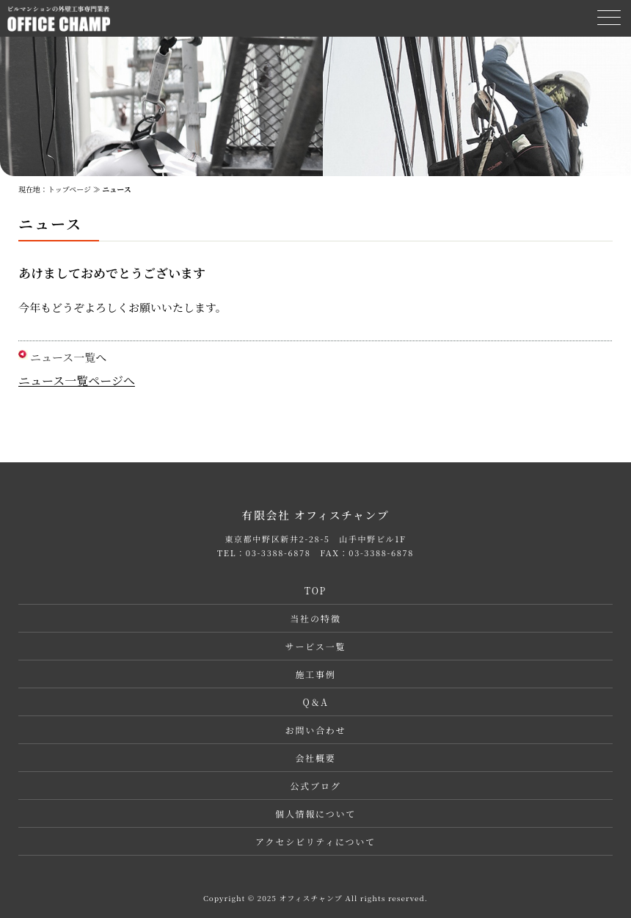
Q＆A (315, 702)
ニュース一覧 (62, 357)
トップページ (69, 188)
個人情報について (315, 813)
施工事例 (315, 674)
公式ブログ (315, 785)
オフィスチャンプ (310, 897)
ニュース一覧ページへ (76, 380)
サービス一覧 (315, 646)
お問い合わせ (315, 730)
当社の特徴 (315, 618)
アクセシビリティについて (315, 841)
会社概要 (315, 757)
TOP (315, 590)
